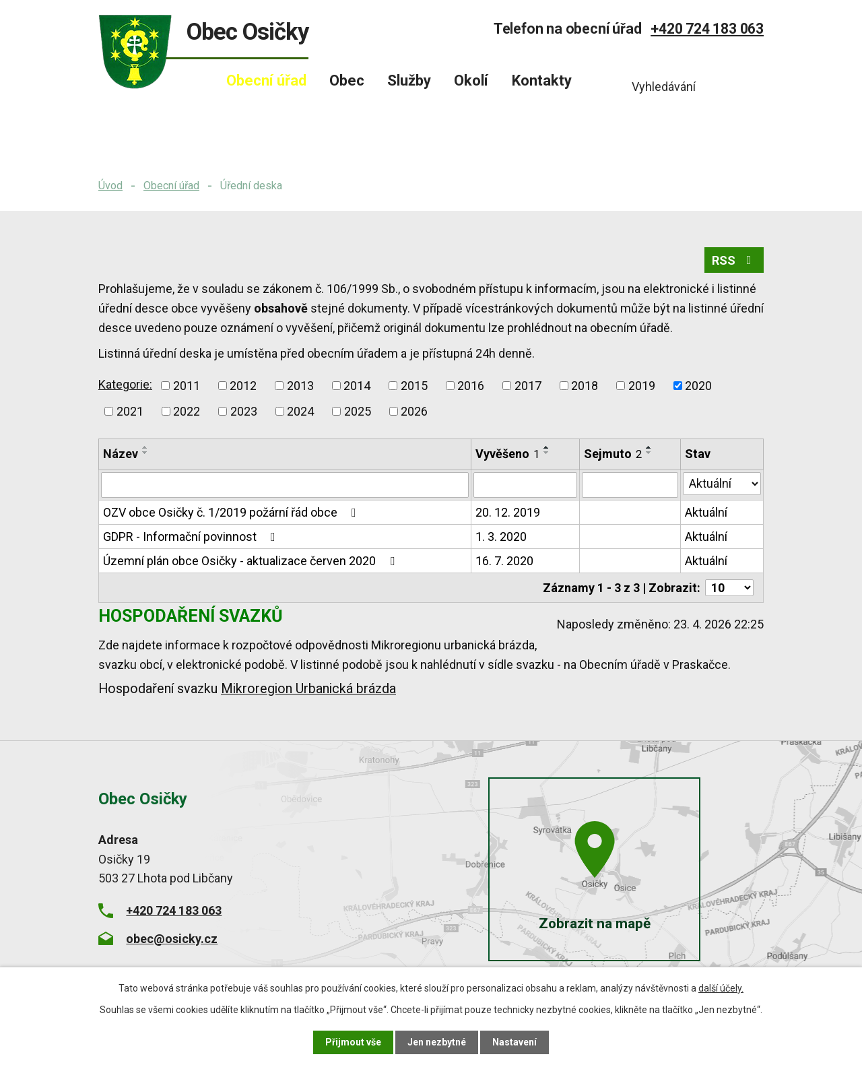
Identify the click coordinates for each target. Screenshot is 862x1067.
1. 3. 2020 (501, 536)
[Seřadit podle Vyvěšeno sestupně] (546, 452)
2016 (470, 386)
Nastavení (514, 1042)
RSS (734, 260)
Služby (409, 80)
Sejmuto (613, 454)
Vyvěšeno (507, 454)
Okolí (471, 80)
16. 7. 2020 (504, 561)
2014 (356, 386)
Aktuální (706, 512)
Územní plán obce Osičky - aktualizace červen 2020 (251, 561)
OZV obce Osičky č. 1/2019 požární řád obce (232, 512)
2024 (300, 411)
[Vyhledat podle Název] (285, 485)
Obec (346, 80)
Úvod (110, 185)
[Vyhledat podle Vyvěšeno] (525, 485)
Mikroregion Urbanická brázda (308, 689)
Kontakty (542, 80)
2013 (300, 386)
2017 (528, 386)
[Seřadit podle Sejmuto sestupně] (649, 452)
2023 (243, 411)
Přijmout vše (353, 1042)
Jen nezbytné (436, 1042)
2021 (130, 411)
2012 (243, 386)
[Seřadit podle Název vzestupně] (145, 447)
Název (120, 454)
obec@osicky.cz (172, 938)
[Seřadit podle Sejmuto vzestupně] (649, 447)
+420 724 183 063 (707, 28)
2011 (186, 386)
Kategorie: (125, 384)
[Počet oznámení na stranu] (729, 587)
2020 (698, 386)
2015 (414, 386)
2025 (357, 411)
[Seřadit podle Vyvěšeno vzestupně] (546, 447)
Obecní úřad (171, 185)
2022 (186, 411)
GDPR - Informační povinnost (192, 536)
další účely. (720, 988)
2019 (641, 386)
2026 (414, 411)
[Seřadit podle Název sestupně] (145, 452)
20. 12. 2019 (507, 512)
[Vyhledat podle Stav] (722, 483)
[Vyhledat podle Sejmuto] (630, 485)
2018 (584, 386)
